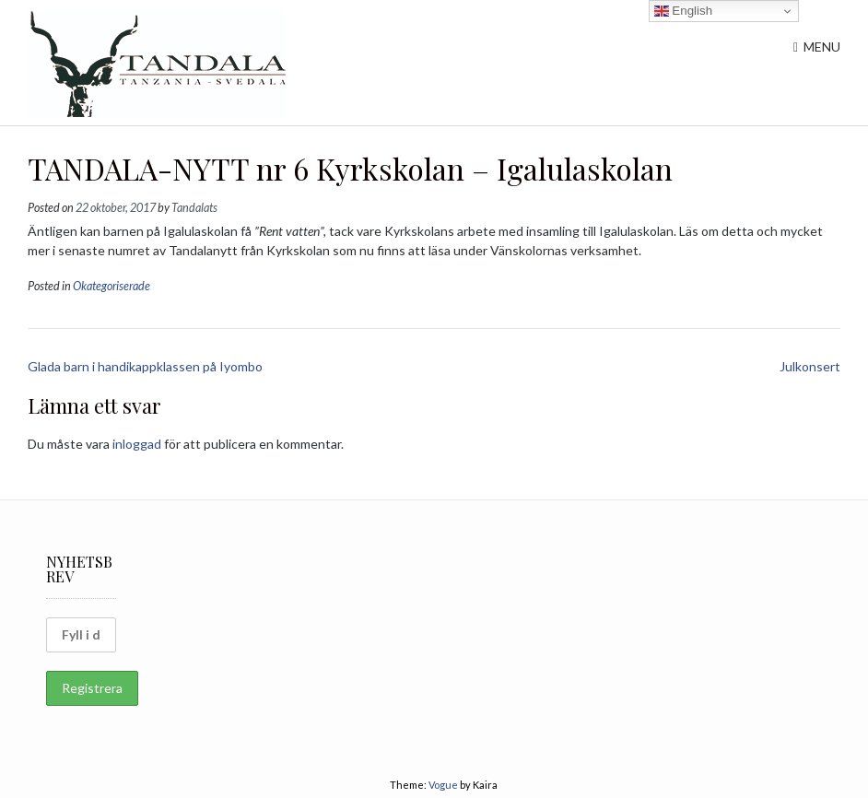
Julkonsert (810, 366)
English (683, 11)
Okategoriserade (111, 286)
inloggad (136, 444)
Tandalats (194, 208)
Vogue (443, 785)
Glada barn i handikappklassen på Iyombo (145, 366)
